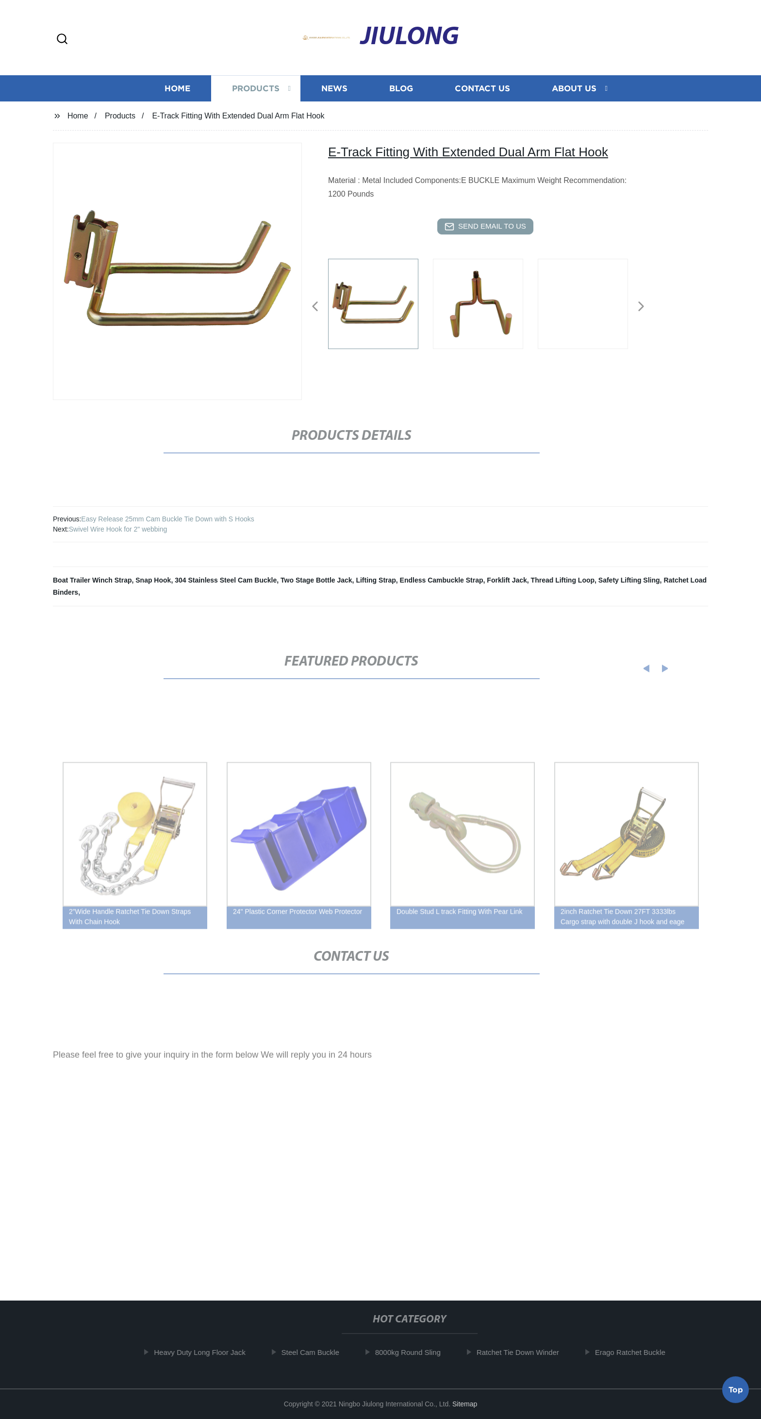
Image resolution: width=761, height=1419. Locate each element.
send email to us (485, 227)
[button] (62, 39)
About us (574, 87)
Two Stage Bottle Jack (316, 580)
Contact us (482, 87)
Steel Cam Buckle (314, 1352)
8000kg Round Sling (412, 1352)
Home (177, 87)
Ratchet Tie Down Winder (522, 1352)
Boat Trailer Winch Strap (92, 580)
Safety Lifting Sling (629, 580)
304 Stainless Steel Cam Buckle (226, 580)
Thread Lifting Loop (563, 580)
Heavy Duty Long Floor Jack (203, 1352)
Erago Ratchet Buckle (634, 1352)
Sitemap (464, 1404)
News (334, 87)
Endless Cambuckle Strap (441, 580)
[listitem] (380, 302)
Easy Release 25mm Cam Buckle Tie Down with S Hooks (167, 519)
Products (256, 87)
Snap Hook (153, 580)
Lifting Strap (376, 580)
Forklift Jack (507, 580)
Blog (401, 87)
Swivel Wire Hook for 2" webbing (118, 529)
